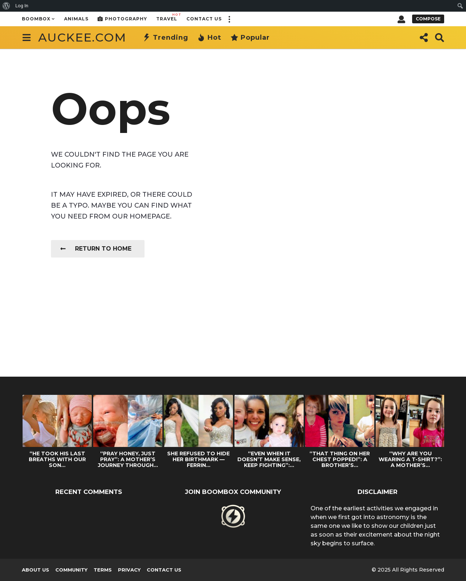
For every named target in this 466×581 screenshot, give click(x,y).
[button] (229, 19)
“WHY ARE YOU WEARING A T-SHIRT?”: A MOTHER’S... (410, 459)
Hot (209, 37)
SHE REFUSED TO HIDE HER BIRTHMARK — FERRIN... (198, 459)
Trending (165, 37)
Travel (166, 16)
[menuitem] (6, 6)
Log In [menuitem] (21, 5)
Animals (76, 18)
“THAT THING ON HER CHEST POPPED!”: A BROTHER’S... (339, 459)
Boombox (36, 18)
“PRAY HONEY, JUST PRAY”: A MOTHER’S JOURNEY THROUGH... (128, 459)
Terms (103, 570)
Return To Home (95, 248)
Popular (250, 37)
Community (71, 570)
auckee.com (82, 37)
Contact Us (204, 18)
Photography (122, 19)
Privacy (129, 570)
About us (35, 570)
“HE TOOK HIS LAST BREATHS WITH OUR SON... (57, 459)
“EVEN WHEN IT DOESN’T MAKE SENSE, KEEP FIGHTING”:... (269, 459)
